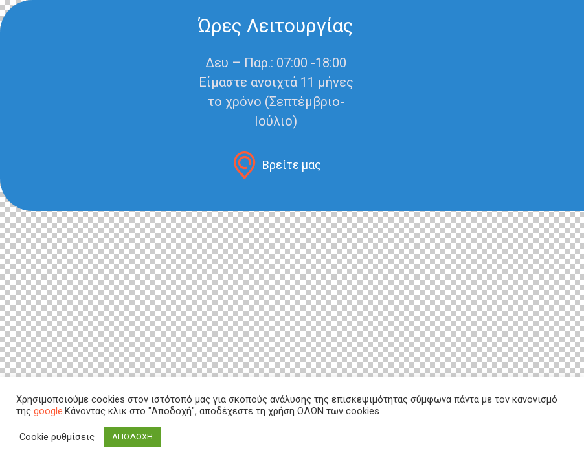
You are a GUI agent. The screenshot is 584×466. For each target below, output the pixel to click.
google (48, 411)
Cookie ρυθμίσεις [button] (57, 437)
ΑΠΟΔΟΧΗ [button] (132, 436)
